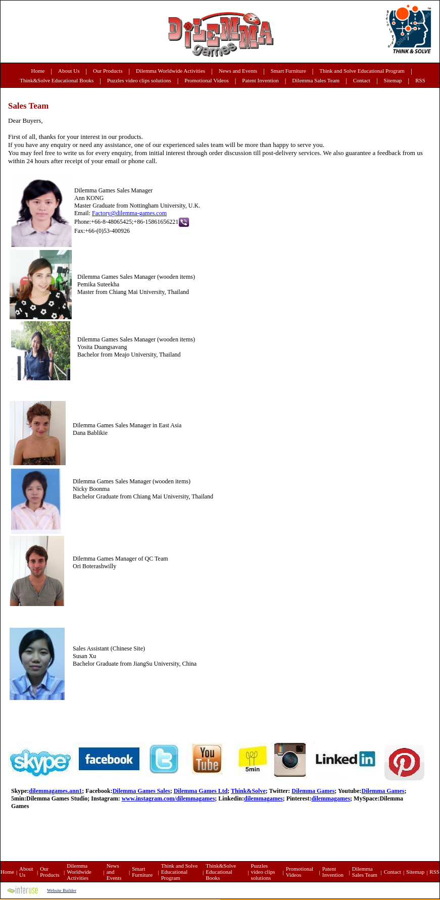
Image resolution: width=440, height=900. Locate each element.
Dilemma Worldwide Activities (170, 71)
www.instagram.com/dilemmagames (168, 798)
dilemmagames (263, 798)
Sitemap (393, 80)
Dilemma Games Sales (141, 790)
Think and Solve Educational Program (362, 71)
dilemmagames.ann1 (55, 790)
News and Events (238, 71)
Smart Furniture (288, 71)
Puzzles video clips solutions (139, 80)
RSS (420, 80)
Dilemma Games (312, 790)
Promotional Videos (206, 80)
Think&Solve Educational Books (56, 80)
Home (38, 71)
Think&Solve (248, 790)
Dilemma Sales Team (315, 80)
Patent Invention (260, 80)
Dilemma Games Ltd (201, 790)
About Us (68, 71)
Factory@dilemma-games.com (129, 213)
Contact (361, 80)
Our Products (107, 71)
